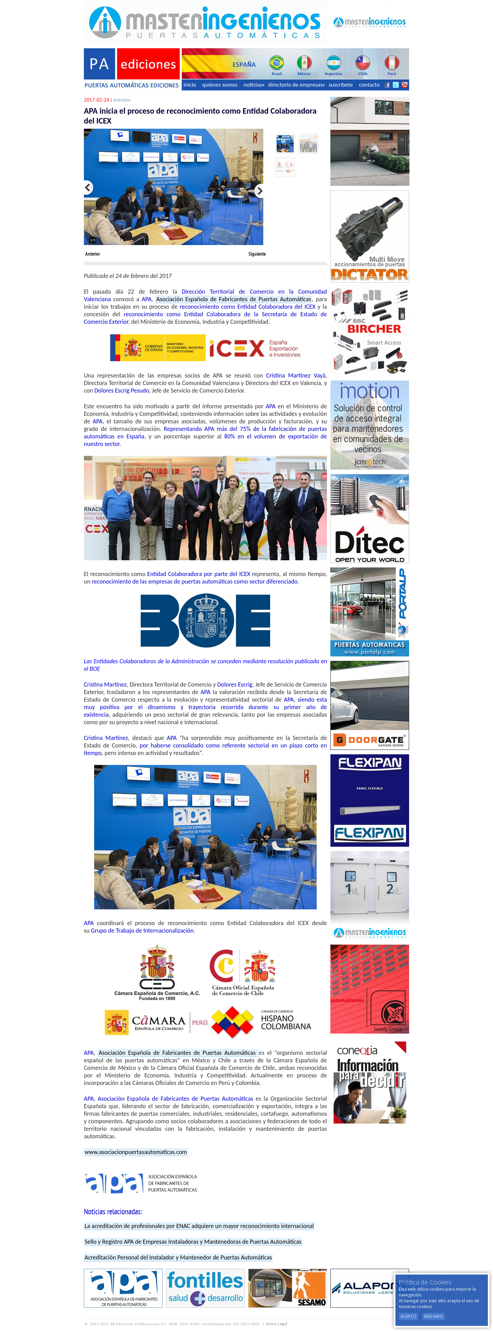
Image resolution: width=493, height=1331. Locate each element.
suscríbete (341, 84)
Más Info (433, 1316)
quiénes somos (220, 84)
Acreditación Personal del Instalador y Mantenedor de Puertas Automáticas (178, 1257)
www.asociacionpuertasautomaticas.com (136, 1152)
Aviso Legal (276, 1324)
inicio (190, 84)
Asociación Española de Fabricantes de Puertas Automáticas (233, 299)
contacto (369, 84)
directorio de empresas (296, 84)
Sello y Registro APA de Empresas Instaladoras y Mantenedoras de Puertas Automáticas (193, 1241)
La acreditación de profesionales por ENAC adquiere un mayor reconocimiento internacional (199, 1226)
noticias (254, 84)
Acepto (408, 1316)
